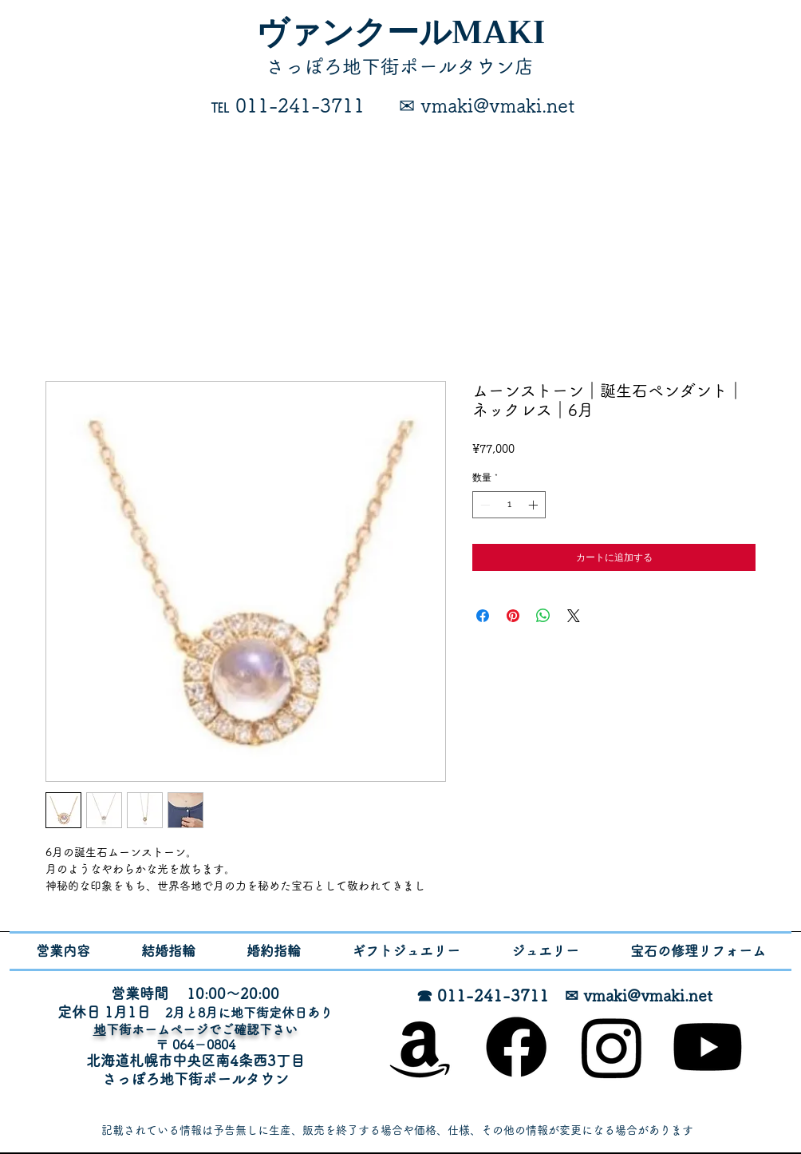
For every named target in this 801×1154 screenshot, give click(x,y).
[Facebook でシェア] (482, 615)
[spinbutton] (509, 505)
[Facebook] (516, 1047)
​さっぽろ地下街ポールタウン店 (400, 66)
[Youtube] (708, 1047)
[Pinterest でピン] (513, 615)
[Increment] (534, 505)
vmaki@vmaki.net (647, 995)
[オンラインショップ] (420, 1047)
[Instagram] (612, 1047)
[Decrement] (483, 505)
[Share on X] (573, 615)
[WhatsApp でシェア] (543, 615)
